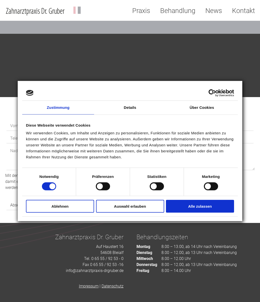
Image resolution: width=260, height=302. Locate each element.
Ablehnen (59, 206)
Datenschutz (113, 286)
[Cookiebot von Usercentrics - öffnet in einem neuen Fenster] (212, 93)
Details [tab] (130, 107)
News (213, 11)
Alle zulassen (200, 206)
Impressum (89, 286)
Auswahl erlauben (130, 206)
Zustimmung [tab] (58, 107)
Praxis (141, 11)
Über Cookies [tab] (202, 107)
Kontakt (243, 11)
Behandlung (177, 11)
